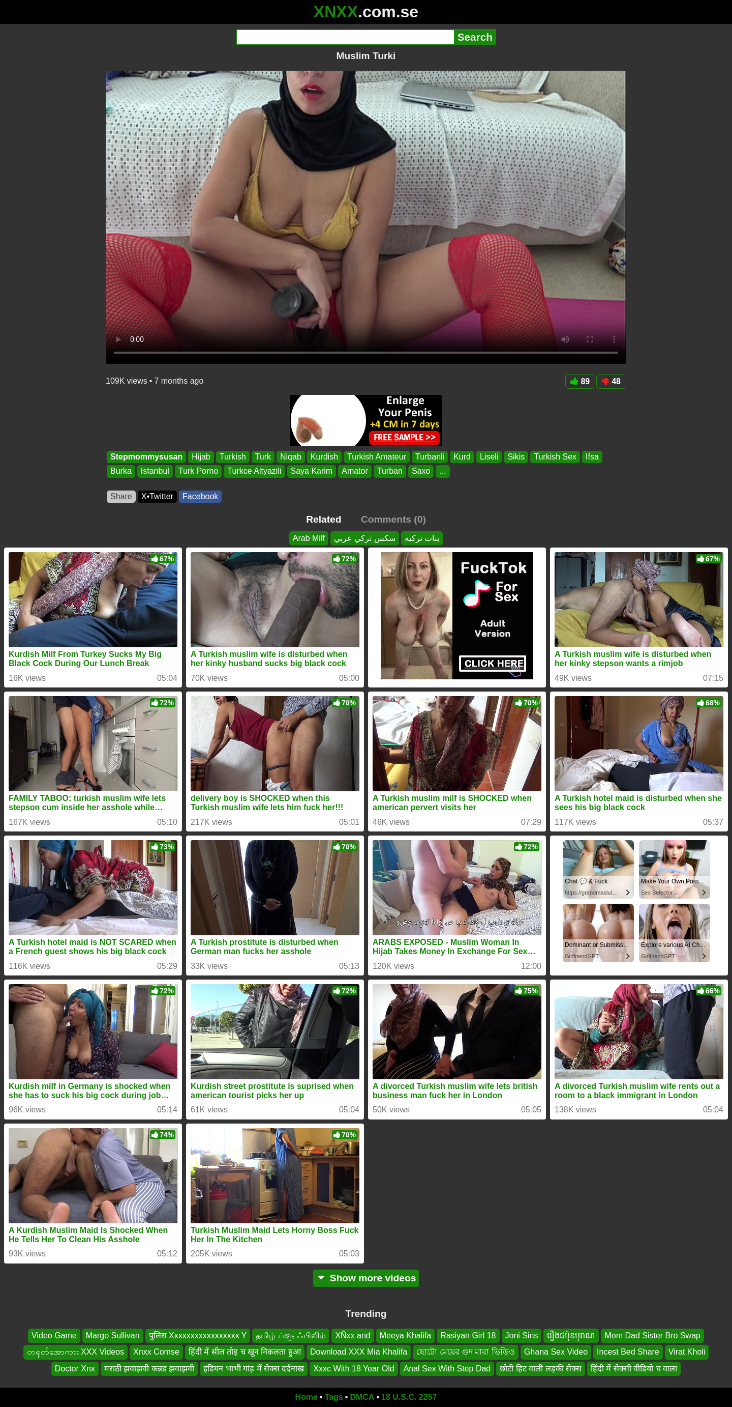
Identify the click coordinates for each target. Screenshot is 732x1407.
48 (611, 381)
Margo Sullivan (113, 1335)
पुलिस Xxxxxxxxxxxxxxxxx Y (198, 1335)
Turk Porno (198, 471)
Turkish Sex (555, 456)
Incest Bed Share (628, 1351)
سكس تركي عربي (364, 538)
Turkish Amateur (376, 456)
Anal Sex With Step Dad (447, 1368)
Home (306, 1397)
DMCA (362, 1397)
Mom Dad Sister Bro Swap (652, 1335)
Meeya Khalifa (405, 1335)
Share (121, 496)
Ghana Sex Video (556, 1351)
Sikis (516, 456)
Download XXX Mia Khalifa (358, 1351)
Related (323, 519)
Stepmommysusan (146, 456)
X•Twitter (157, 496)
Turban (390, 471)
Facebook (200, 496)
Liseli (489, 456)
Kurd (462, 456)
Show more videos (366, 1278)
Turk (263, 456)
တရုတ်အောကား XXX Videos (76, 1351)
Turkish (233, 456)
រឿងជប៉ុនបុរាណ (571, 1335)
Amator (355, 471)
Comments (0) (393, 519)
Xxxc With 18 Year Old (353, 1368)
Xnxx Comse (156, 1351)
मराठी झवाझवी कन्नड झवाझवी (149, 1368)
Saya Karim (312, 471)
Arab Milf (309, 538)
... (442, 471)
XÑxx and (352, 1335)
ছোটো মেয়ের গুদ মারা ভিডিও (465, 1351)
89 (580, 381)
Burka (121, 471)
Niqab (290, 456)
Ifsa (592, 456)
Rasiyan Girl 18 (468, 1335)
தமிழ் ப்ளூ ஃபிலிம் (291, 1335)
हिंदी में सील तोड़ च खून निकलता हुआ (245, 1351)
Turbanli (429, 456)
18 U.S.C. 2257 (409, 1397)
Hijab (201, 456)
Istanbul (155, 471)
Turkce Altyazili (254, 471)
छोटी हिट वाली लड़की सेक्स (541, 1368)
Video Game (54, 1335)
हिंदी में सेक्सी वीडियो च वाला (634, 1368)
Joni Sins (521, 1335)
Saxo (421, 471)
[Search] (345, 37)
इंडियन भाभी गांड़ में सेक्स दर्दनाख (253, 1368)
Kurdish (324, 456)
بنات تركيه (422, 538)
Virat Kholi (687, 1351)
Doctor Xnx (75, 1368)
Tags (334, 1397)
